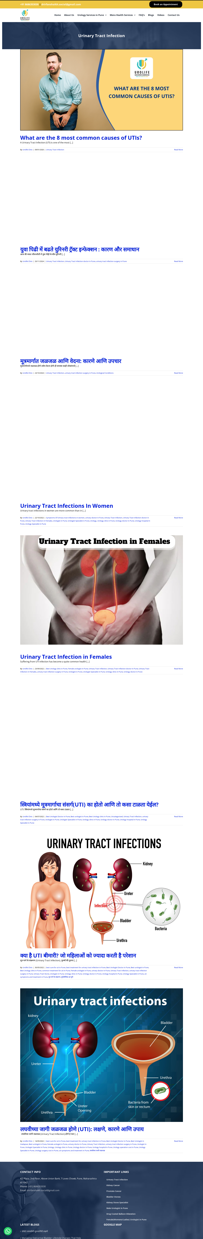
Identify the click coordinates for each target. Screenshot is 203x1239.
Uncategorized (117, 816)
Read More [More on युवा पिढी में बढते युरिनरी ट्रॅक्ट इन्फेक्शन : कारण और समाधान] (178, 261)
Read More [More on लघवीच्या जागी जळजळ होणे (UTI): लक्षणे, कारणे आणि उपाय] (178, 1141)
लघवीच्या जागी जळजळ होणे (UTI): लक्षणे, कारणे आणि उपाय (82, 1129)
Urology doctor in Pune (124, 521)
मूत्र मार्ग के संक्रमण (54, 977)
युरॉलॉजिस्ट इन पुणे (67, 977)
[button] (8, 1231)
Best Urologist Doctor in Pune (58, 816)
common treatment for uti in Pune (56, 970)
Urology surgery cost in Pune (46, 1150)
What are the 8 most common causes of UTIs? (81, 137)
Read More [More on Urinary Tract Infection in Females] (178, 668)
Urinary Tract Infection (55, 149)
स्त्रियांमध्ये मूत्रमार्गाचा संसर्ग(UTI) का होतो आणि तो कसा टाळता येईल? (89, 804)
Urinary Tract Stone (41, 974)
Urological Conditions (105, 373)
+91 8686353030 (29, 4)
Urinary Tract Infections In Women (66, 505)
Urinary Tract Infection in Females (38, 521)
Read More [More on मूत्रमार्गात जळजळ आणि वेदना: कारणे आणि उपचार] (178, 373)
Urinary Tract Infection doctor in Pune (80, 261)
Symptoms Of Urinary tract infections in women (65, 517)
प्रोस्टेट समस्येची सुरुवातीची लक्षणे (35, 1231)
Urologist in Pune (60, 521)
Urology (93, 521)
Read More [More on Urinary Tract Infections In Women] (178, 517)
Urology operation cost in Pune (125, 1147)
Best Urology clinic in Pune (56, 668)
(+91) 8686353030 (37, 1186)
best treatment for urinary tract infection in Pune (86, 967)
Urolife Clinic (28, 149)
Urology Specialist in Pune (35, 524)
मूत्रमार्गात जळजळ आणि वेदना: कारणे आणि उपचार (70, 361)
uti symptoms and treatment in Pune (74, 1150)
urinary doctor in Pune (94, 517)
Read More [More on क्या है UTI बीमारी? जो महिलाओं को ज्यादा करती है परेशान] (178, 967)
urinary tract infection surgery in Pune (111, 261)
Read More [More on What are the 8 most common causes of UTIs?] (178, 149)
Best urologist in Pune (79, 816)
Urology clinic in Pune (106, 521)
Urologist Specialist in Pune (78, 521)
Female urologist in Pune (78, 668)
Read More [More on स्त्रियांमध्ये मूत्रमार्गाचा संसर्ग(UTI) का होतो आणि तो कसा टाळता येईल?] (178, 816)
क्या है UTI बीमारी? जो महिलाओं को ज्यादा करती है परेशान (78, 955)
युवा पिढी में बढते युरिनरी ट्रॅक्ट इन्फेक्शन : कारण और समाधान (79, 249)
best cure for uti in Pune (55, 967)
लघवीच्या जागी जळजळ (97, 1150)
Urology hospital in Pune (130, 819)
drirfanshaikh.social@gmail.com (61, 4)
